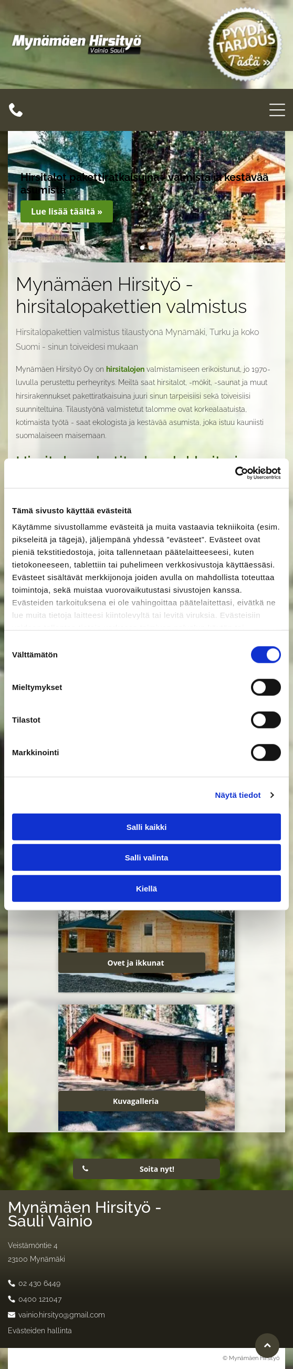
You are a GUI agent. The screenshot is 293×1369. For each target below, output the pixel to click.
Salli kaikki (147, 827)
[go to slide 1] (142, 248)
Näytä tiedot (238, 794)
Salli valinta (147, 857)
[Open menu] (277, 110)
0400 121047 (39, 1299)
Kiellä (146, 888)
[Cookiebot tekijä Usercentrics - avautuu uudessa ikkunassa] (235, 473)
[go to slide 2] (151, 248)
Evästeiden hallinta (40, 1330)
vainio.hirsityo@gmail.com (61, 1315)
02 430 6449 (39, 1283)
